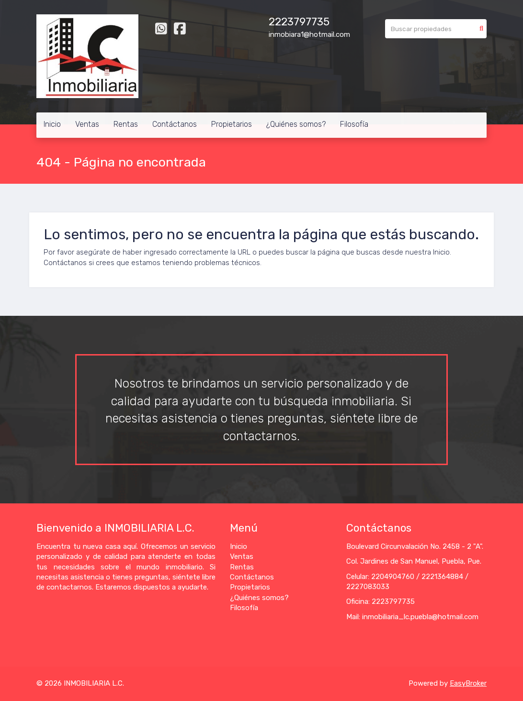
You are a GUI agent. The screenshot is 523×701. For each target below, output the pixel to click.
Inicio (52, 124)
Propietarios (231, 124)
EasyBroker (468, 683)
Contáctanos (174, 124)
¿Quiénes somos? (296, 124)
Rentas (126, 124)
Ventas (87, 124)
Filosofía (354, 124)
